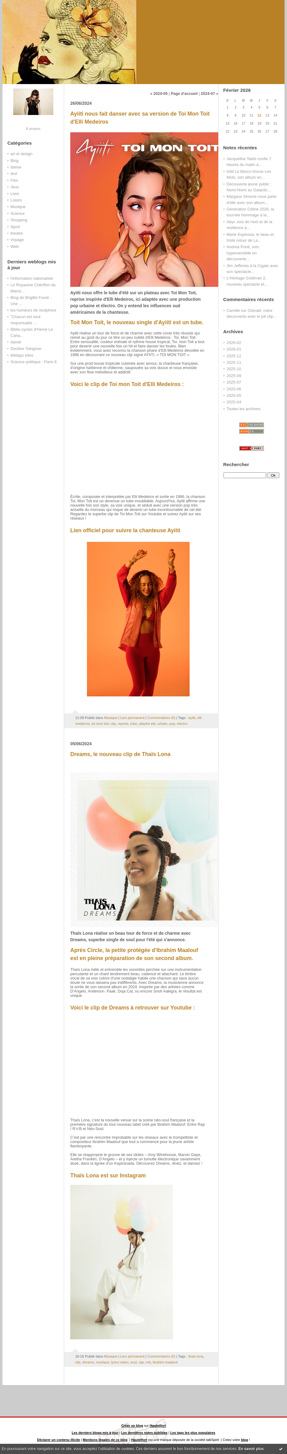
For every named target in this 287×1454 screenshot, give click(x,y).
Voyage (17, 239)
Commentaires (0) (161, 718)
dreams (88, 1362)
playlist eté (147, 723)
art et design (21, 153)
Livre (14, 193)
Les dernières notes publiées (144, 1433)
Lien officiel (85, 530)
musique (102, 1362)
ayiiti (191, 718)
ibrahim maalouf (165, 1362)
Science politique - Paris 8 (33, 361)
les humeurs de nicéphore (33, 310)
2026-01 (234, 349)
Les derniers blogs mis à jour (95, 1433)
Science (17, 213)
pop (172, 723)
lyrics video (120, 1362)
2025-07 (234, 382)
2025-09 (234, 375)
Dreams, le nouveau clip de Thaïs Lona (120, 754)
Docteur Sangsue (25, 348)
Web (14, 246)
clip (113, 723)
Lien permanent (132, 718)
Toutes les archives (243, 408)
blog (244, 1440)
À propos (33, 128)
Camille (233, 310)
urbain (162, 723)
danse (15, 167)
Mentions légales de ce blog (105, 1440)
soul (133, 1362)
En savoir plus (251, 1449)
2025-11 (234, 362)
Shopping (18, 220)
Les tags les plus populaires (192, 1433)
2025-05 (234, 395)
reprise (123, 723)
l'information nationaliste (31, 278)
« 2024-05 (159, 93)
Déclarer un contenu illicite (58, 1440)
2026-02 (234, 342)
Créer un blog (132, 1425)
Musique (18, 206)
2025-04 (234, 402)
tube (133, 723)
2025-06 (234, 389)
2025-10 (234, 369)
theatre (16, 233)
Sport (15, 226)
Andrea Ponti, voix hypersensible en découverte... (243, 252)
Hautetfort (158, 1425)
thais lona (195, 1356)
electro (182, 723)
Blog (14, 160)
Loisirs (16, 200)
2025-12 (234, 356)
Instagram (133, 1175)
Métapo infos (21, 355)
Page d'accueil (184, 93)
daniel (15, 342)
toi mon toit (100, 723)
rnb (148, 1362)
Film (14, 180)
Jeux (14, 187)
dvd (13, 173)
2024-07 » (209, 93)
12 (259, 115)
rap (141, 1362)
